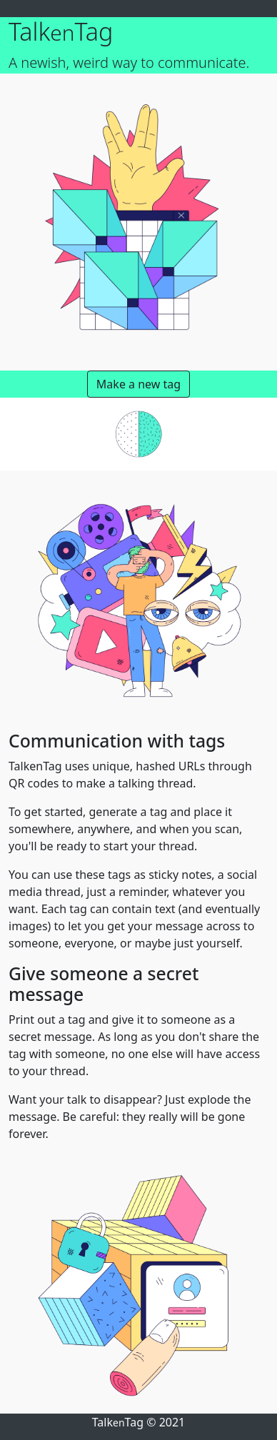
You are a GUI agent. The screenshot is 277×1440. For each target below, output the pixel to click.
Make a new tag (138, 384)
